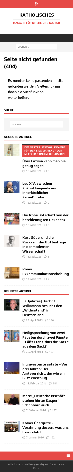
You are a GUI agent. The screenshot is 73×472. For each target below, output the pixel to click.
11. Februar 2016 (36, 383)
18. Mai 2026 (33, 171)
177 (54, 410)
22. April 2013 (34, 320)
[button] (67, 38)
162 (52, 437)
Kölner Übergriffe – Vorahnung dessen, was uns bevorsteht (45, 427)
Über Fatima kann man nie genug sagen (45, 156)
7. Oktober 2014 (36, 410)
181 (55, 383)
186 (51, 320)
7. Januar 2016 (35, 437)
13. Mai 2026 (33, 256)
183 (51, 351)
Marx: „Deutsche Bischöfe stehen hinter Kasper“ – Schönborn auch (43, 400)
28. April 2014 (34, 351)
